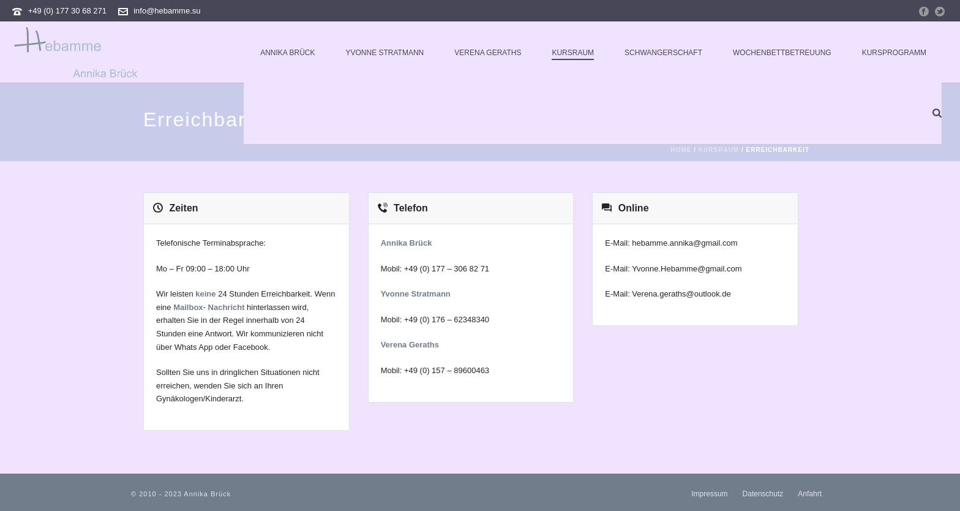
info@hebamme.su (166, 10)
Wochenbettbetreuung (782, 52)
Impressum (709, 494)
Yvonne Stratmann (384, 52)
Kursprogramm (894, 52)
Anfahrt (810, 494)
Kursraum (573, 52)
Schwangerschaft (663, 52)
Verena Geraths (487, 52)
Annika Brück (287, 52)
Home (681, 149)
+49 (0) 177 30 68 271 (67, 10)
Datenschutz (763, 494)
